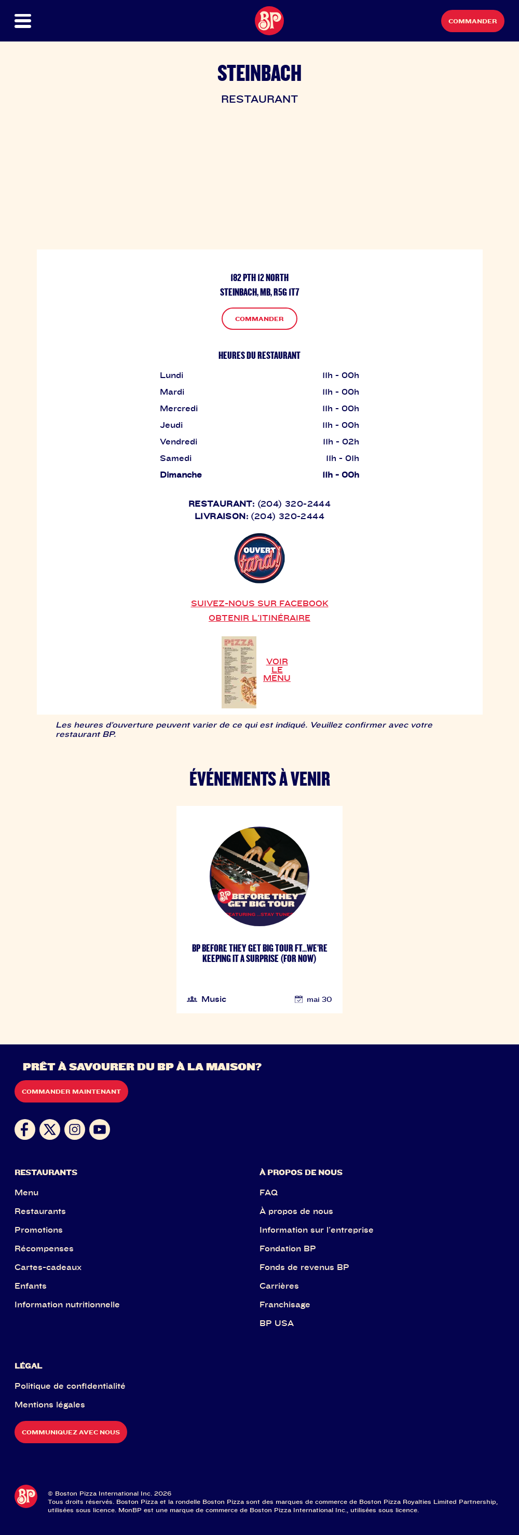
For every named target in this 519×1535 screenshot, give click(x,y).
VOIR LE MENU (277, 669)
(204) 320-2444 (294, 503)
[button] (39, 21)
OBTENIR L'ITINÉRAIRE (259, 617)
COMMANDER (259, 318)
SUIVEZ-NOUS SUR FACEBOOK (260, 603)
